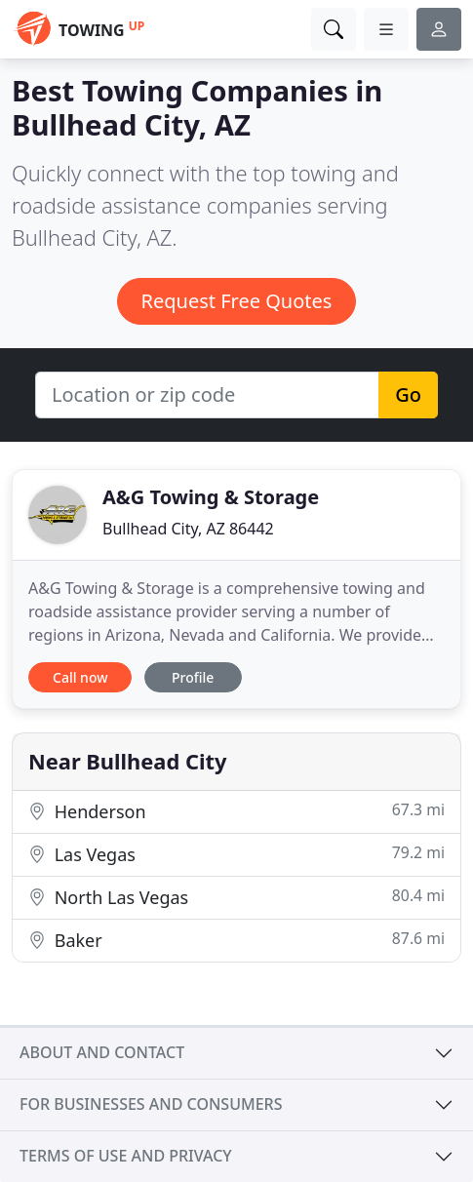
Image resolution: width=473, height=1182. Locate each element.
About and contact (102, 1052)
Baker (236, 939)
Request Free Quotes (237, 301)
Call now (80, 677)
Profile (193, 677)
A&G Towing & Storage (210, 497)
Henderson (236, 811)
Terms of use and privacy (126, 1155)
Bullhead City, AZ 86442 (188, 528)
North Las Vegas (236, 897)
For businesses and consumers (151, 1104)
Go (408, 394)
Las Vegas (236, 854)
